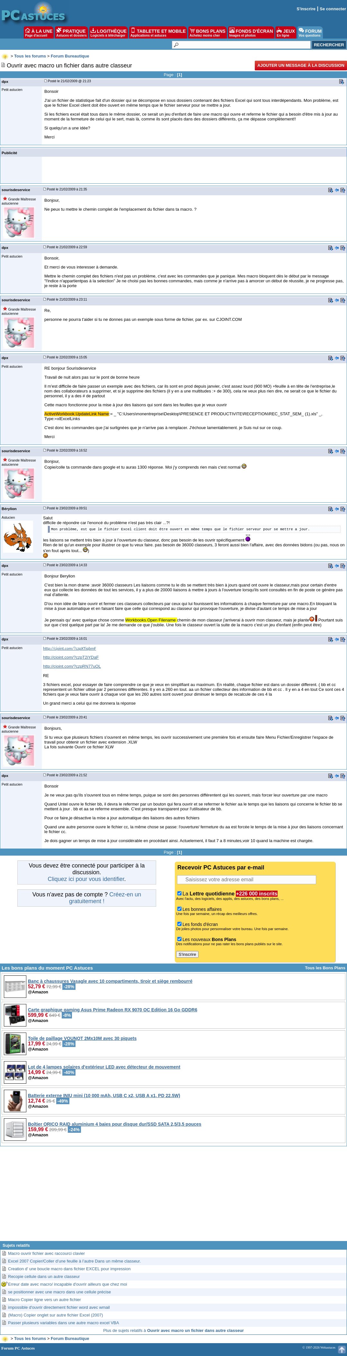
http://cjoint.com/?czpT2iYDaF (71, 657)
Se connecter (333, 8)
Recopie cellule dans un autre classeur (44, 1276)
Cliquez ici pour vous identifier (86, 879)
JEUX (286, 32)
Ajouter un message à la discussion (300, 65)
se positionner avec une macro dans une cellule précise (59, 1292)
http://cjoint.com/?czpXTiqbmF (69, 648)
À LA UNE (38, 32)
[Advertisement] (173, 1196)
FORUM (310, 32)
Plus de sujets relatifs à (173, 1330)
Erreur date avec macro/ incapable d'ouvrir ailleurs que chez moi (67, 1284)
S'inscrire (306, 8)
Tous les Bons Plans (325, 967)
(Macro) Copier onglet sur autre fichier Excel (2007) (55, 1315)
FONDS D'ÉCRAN (251, 32)
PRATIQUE (71, 32)
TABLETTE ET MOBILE (158, 32)
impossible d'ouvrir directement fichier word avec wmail (59, 1307)
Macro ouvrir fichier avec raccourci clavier (46, 1253)
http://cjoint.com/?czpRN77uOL (72, 666)
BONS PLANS (208, 32)
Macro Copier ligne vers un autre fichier (44, 1299)
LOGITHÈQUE (109, 32)
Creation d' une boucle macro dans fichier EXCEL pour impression (69, 1268)
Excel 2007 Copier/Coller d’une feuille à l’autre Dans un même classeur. (74, 1261)
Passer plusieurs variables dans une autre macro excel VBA (63, 1322)
